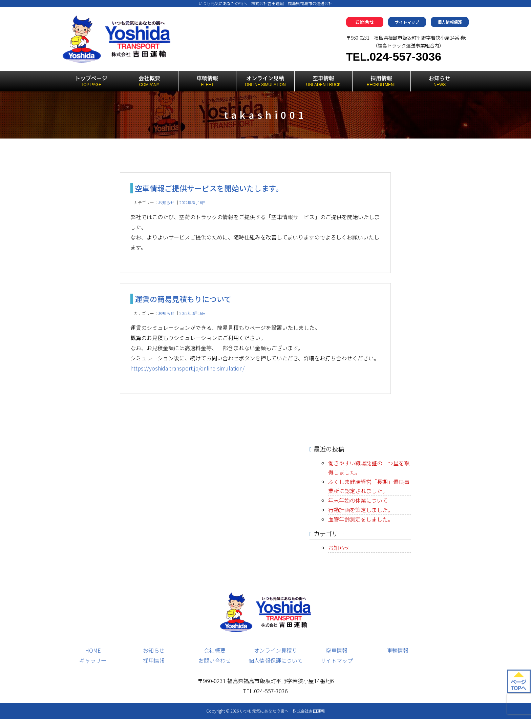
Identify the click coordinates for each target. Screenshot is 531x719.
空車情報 (323, 81)
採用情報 (381, 81)
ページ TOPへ (518, 685)
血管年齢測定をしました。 (360, 519)
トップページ (91, 81)
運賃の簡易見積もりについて (183, 298)
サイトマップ (407, 22)
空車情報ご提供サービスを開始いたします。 (209, 188)
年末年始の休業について (358, 500)
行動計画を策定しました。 (360, 510)
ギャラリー (92, 660)
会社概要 (149, 81)
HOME (93, 650)
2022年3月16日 (192, 202)
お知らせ (440, 81)
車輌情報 (207, 81)
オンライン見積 (265, 81)
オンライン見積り (275, 650)
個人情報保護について (276, 660)
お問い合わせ (214, 660)
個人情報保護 (450, 22)
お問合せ (364, 21)
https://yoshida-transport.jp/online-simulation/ (187, 368)
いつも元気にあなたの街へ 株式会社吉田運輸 (282, 711)
